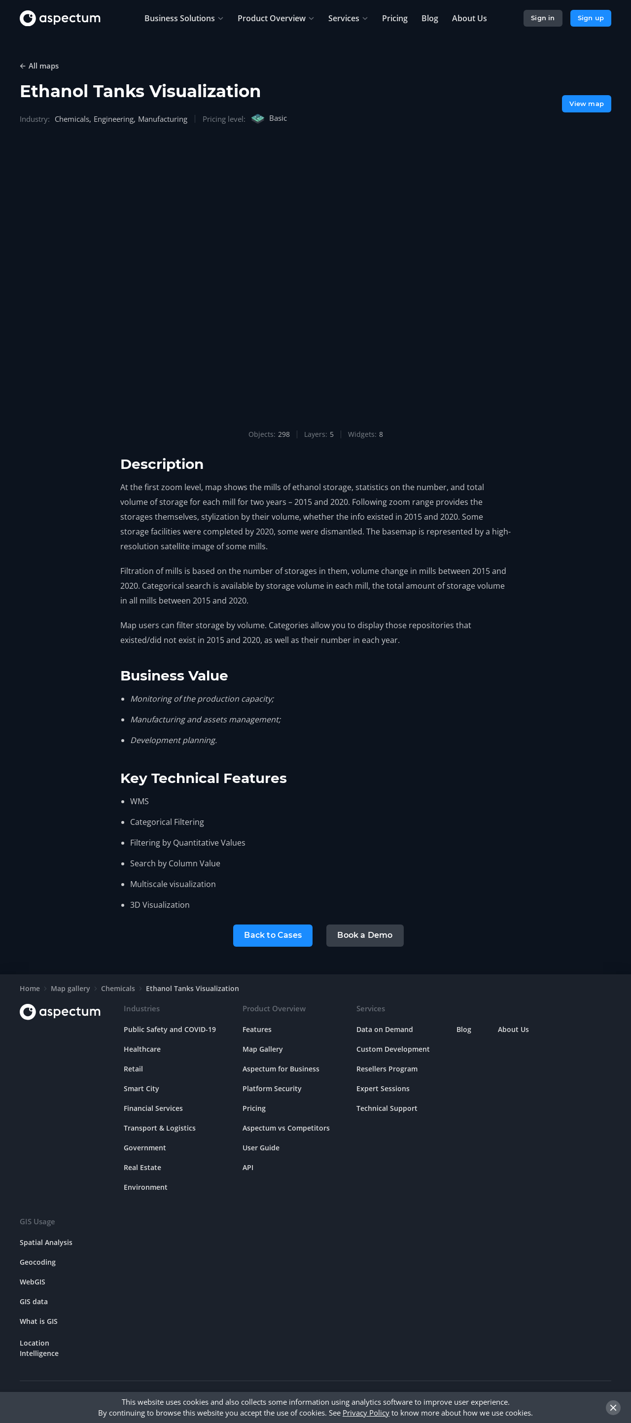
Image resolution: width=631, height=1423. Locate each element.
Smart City (141, 1088)
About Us (513, 1029)
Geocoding (38, 1262)
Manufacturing (162, 119)
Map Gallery (263, 1049)
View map (586, 103)
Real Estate (142, 1167)
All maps (44, 66)
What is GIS (39, 1321)
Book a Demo (364, 935)
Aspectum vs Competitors (286, 1128)
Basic (268, 118)
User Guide (261, 1147)
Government (145, 1147)
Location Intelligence (39, 1348)
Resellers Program (387, 1068)
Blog (463, 1029)
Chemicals (72, 119)
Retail (133, 1068)
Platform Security (272, 1088)
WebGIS (32, 1281)
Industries (142, 1008)
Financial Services (153, 1108)
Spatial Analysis (46, 1242)
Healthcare (142, 1049)
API (248, 1167)
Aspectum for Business (281, 1068)
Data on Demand (384, 1029)
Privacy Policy (366, 1413)
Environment (146, 1187)
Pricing (254, 1108)
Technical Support (387, 1108)
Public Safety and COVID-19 (170, 1029)
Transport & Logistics (160, 1128)
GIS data (34, 1301)
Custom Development (393, 1049)
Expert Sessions (383, 1088)
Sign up (591, 18)
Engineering (114, 119)
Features (257, 1029)
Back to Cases (273, 935)
